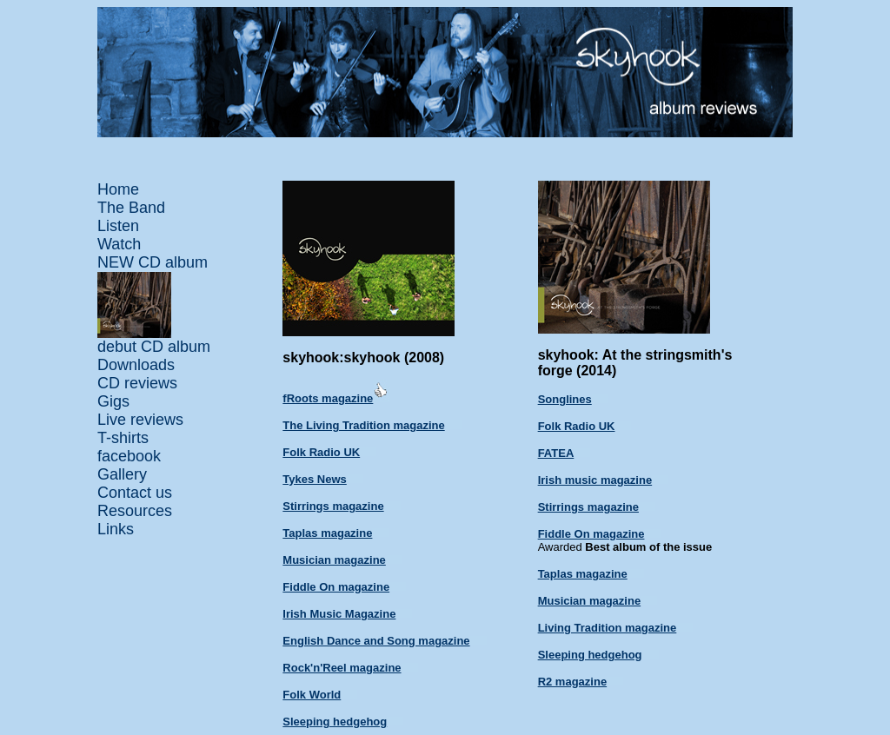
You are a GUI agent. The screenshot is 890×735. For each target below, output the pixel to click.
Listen (118, 226)
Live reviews (140, 419)
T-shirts (123, 438)
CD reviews (137, 383)
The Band (131, 207)
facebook (129, 456)
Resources (134, 511)
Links (115, 529)
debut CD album (153, 346)
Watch (119, 244)
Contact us (134, 492)
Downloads (136, 365)
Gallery (122, 474)
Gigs (113, 401)
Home (118, 189)
